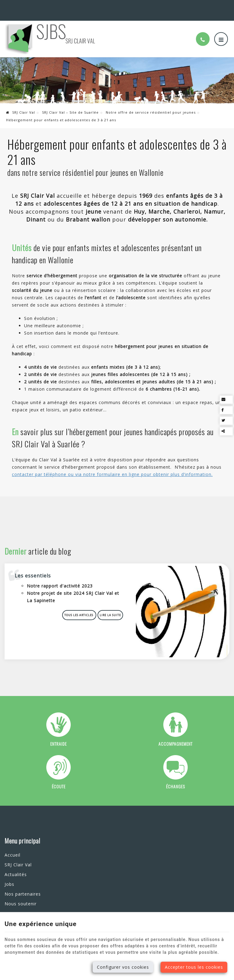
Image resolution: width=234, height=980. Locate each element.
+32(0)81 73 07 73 (68, 6)
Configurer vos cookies (123, 967)
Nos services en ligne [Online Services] (208, 6)
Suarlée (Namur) (23, 6)
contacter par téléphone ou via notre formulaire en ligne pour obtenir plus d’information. (112, 467)
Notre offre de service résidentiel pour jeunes (151, 105)
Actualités (16, 862)
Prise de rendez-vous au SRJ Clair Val (115, 851)
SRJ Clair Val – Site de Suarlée (70, 105)
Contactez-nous (22, 901)
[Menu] (221, 32)
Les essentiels (35, 566)
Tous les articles (81, 605)
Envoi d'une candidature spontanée (113, 860)
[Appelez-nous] (203, 32)
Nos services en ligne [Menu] (108, 828)
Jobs (9, 872)
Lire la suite (112, 605)
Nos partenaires (23, 882)
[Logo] (50, 31)
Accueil (12, 843)
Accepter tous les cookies (194, 967)
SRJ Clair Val (20, 105)
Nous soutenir (21, 892)
